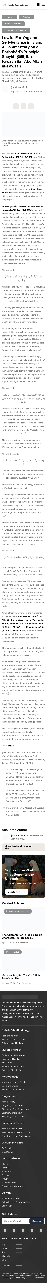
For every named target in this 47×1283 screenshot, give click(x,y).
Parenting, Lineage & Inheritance (16, 1136)
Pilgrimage (6, 1175)
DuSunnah (7, 1148)
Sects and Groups (10, 1086)
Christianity (7, 1206)
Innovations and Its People (14, 1082)
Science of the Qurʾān (11, 1070)
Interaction (7, 1171)
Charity (5, 1164)
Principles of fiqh (9, 1182)
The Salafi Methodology (13, 1089)
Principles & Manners (11, 1198)
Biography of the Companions (15, 1109)
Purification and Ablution (13, 1186)
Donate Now (16, 892)
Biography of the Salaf (12, 1113)
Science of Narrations (12, 1059)
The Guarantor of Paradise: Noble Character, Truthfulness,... (22, 936)
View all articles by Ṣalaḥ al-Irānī (23, 847)
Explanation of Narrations (13, 1055)
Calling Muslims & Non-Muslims (16, 1202)
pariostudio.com (37, 1278)
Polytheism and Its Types (13, 1043)
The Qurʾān (7, 1062)
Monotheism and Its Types (14, 1039)
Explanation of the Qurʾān (13, 1066)
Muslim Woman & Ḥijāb (12, 1128)
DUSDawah (7, 1152)
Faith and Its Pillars (10, 1036)
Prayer (5, 1179)
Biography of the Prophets (14, 1105)
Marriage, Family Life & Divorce (16, 1132)
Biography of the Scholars (13, 1116)
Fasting (5, 1167)
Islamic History (8, 1101)
